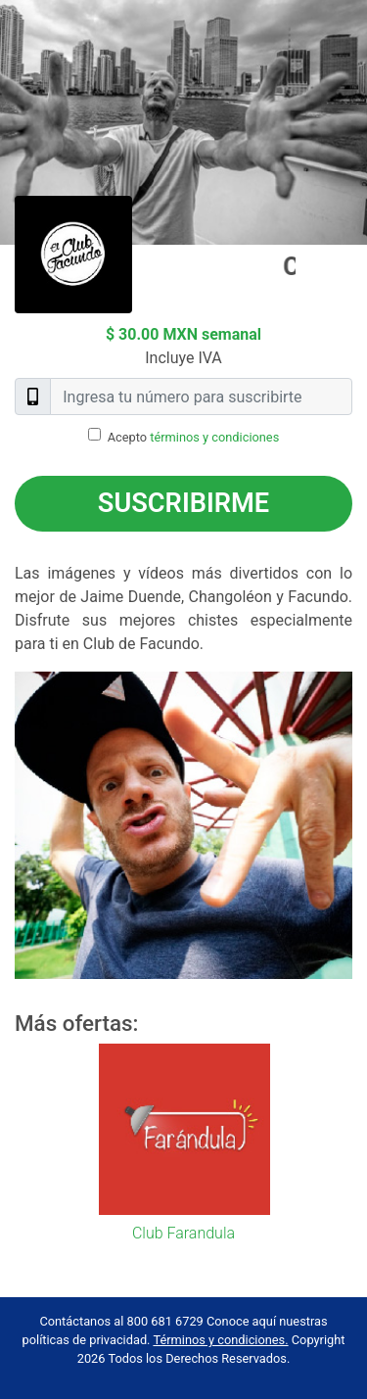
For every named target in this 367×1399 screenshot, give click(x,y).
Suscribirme (183, 503)
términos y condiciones (214, 437)
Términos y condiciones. (220, 1339)
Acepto (194, 437)
